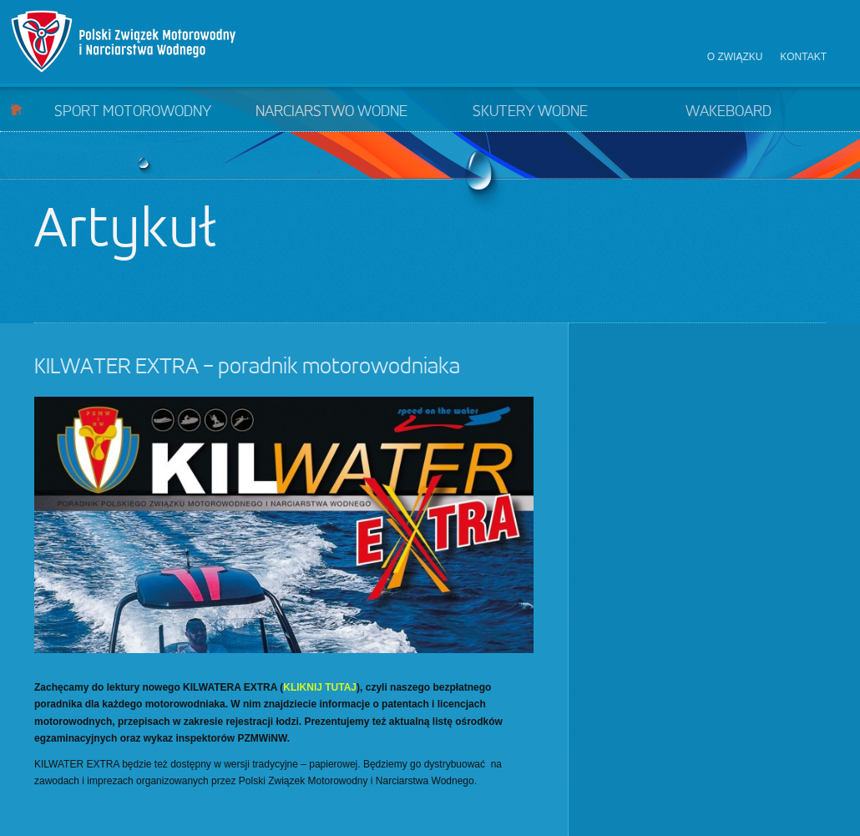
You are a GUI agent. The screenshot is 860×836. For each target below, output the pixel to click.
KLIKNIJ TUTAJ (320, 687)
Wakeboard (728, 112)
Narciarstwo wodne (331, 112)
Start (16, 109)
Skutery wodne (530, 112)
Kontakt (803, 57)
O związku (735, 57)
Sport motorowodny (132, 112)
